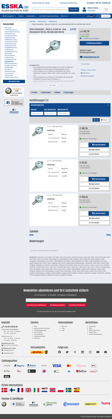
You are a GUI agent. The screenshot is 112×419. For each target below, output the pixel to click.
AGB (90, 328)
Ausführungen (46, 92)
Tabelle (104, 120)
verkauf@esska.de (89, 57)
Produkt (34, 92)
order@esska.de (7, 350)
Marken (21, 16)
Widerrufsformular (94, 330)
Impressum (92, 326)
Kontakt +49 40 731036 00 (98, 3)
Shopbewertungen (39, 336)
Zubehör (57, 92)
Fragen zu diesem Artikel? (88, 70)
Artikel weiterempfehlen (88, 76)
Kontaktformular (7, 353)
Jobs (63, 330)
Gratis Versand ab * (41, 3)
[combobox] (37, 113)
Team (63, 328)
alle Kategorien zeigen (14, 81)
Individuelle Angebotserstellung (48, 16)
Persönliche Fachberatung (68, 3)
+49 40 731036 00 (9, 327)
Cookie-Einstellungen (95, 334)
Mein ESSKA (38, 332)
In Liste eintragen (94, 154)
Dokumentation (85, 64)
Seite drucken (85, 73)
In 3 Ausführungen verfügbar (89, 38)
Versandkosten (38, 334)
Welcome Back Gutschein (42, 328)
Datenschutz (93, 332)
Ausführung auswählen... (94, 43)
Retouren (37, 338)
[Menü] (23, 88)
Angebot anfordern (94, 150)
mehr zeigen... (53, 85)
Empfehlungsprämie (40, 330)
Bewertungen (68, 92)
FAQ (35, 326)
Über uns (64, 326)
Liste (96, 120)
